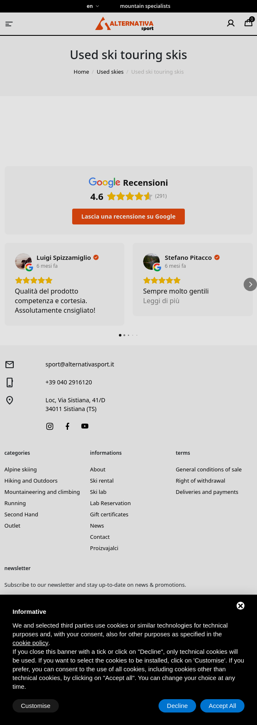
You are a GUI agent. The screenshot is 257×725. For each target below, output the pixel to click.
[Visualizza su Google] (23, 261)
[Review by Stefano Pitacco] (192, 257)
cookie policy (30, 642)
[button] (6, 284)
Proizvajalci (104, 548)
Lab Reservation (110, 503)
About (98, 469)
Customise (35, 705)
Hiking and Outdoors (31, 480)
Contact (100, 537)
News (97, 525)
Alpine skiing (21, 469)
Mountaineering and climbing (42, 492)
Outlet (12, 525)
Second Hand (21, 514)
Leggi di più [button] (161, 300)
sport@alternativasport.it (79, 364)
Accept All (222, 705)
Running (15, 503)
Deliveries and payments (207, 492)
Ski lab (98, 492)
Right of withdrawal (200, 480)
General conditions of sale (209, 469)
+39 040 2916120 (68, 382)
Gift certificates (109, 514)
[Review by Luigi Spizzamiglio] (68, 257)
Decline (177, 705)
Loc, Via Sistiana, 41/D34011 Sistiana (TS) (75, 404)
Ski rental (102, 480)
